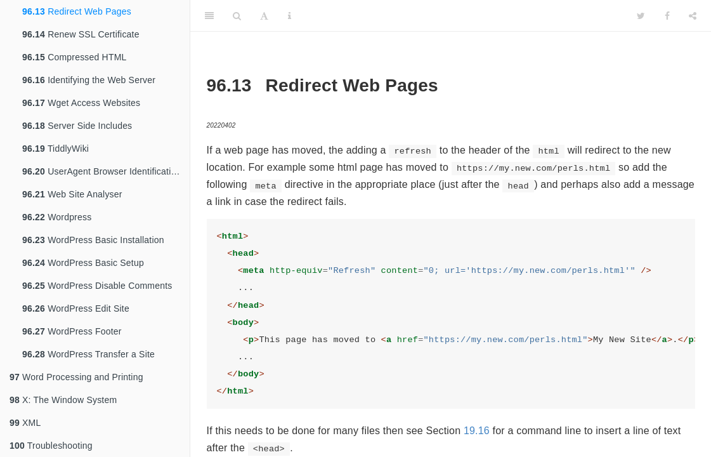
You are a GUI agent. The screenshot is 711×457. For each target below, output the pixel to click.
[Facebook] (667, 16)
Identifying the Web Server (88, 80)
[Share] (692, 16)
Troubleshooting (51, 445)
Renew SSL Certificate (81, 34)
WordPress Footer (72, 331)
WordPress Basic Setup (83, 263)
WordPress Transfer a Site (88, 354)
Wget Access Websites (81, 103)
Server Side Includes (77, 126)
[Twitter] (641, 16)
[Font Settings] (264, 16)
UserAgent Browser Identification (101, 171)
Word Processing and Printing (76, 377)
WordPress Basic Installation (93, 240)
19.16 (477, 430)
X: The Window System (63, 400)
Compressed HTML (74, 57)
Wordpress (56, 217)
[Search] (237, 16)
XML (25, 423)
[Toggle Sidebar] (209, 16)
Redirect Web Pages (76, 11)
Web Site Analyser (72, 194)
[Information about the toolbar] (289, 16)
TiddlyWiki (55, 148)
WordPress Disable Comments (97, 286)
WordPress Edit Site (75, 308)
